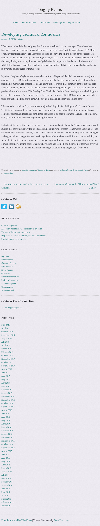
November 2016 (8, 400)
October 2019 (7, 331)
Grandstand (45, 22)
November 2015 (8, 441)
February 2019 (7, 352)
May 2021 (5, 325)
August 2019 (6, 338)
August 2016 (6, 410)
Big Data (5, 256)
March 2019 (6, 349)
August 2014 (6, 471)
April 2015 (5, 465)
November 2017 (8, 359)
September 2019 (8, 335)
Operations (5, 273)
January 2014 (6, 485)
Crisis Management (9, 225)
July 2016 (5, 413)
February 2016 (7, 430)
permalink (8, 173)
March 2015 (6, 468)
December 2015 (7, 437)
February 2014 (7, 482)
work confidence (81, 170)
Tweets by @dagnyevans (11, 307)
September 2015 (8, 447)
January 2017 (6, 393)
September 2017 (8, 366)
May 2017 (5, 379)
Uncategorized (7, 287)
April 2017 (5, 383)
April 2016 (5, 424)
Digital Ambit (74, 22)
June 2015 (5, 458)
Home (15, 22)
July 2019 (5, 342)
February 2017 (7, 389)
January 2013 (6, 506)
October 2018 (7, 355)
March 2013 (6, 499)
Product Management (10, 277)
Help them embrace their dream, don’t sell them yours (23, 235)
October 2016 (7, 403)
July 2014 (5, 475)
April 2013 (5, 495)
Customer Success (8, 263)
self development (67, 170)
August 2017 (6, 369)
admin (20, 39)
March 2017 (6, 386)
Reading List (59, 22)
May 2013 (5, 492)
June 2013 (5, 488)
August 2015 (6, 451)
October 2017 (7, 362)
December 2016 (7, 396)
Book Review (7, 259)
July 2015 (5, 454)
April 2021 (5, 328)
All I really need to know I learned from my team (21, 229)
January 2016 (6, 434)
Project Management (9, 280)
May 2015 (5, 461)
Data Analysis (7, 266)
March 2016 (6, 427)
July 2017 (5, 372)
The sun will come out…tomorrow (15, 232)
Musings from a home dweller (13, 239)
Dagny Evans (50, 10)
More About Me (29, 22)
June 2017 (5, 376)
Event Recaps (7, 270)
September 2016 (8, 407)
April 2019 (5, 345)
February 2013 (7, 502)
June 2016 (5, 417)
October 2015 (7, 444)
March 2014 (6, 478)
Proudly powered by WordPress (16, 520)
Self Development (29, 170)
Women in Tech (43, 170)
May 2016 (5, 420)
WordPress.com (61, 520)
